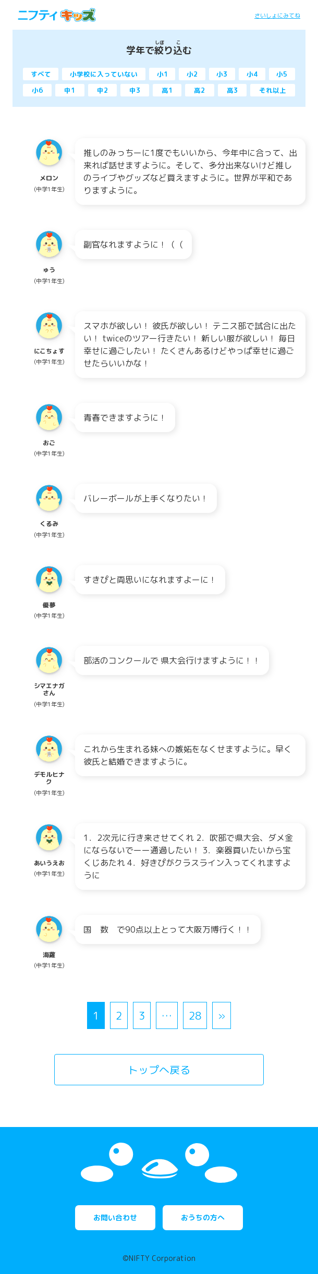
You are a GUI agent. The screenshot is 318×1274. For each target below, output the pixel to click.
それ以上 (272, 90)
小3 (221, 74)
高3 (232, 90)
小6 (37, 90)
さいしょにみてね (277, 15)
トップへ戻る (159, 1069)
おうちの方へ (203, 1217)
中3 (134, 90)
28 (195, 1015)
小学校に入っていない (104, 74)
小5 (281, 74)
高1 (167, 90)
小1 (162, 74)
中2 (102, 90)
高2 (199, 90)
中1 (69, 90)
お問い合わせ (115, 1217)
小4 (252, 74)
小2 (192, 74)
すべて (41, 74)
